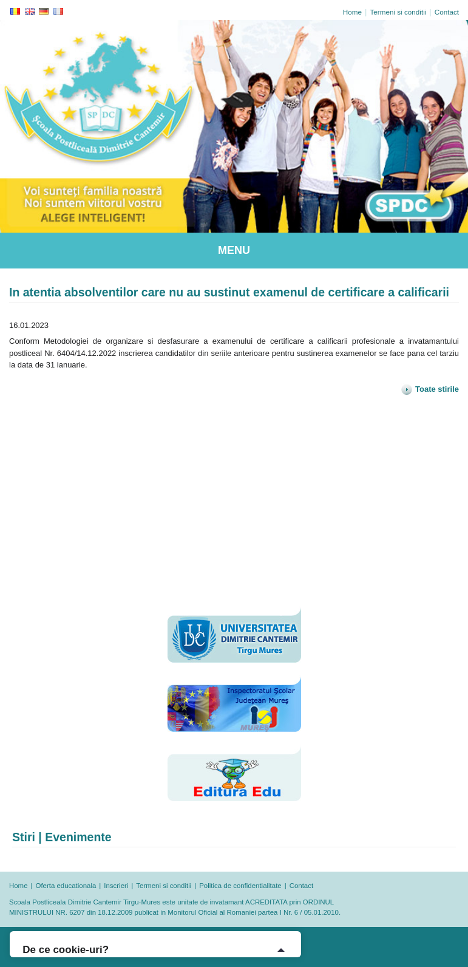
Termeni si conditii (398, 12)
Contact (447, 12)
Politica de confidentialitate (240, 885)
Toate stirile (430, 389)
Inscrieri (116, 885)
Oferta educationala (66, 885)
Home (352, 12)
